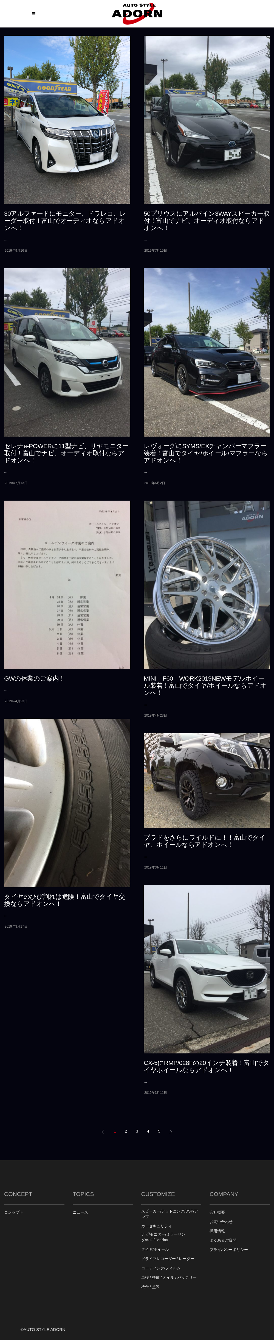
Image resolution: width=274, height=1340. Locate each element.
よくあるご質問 (223, 1240)
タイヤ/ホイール (155, 1249)
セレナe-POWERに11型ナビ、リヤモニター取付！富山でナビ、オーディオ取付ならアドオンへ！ (66, 453)
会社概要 (217, 1212)
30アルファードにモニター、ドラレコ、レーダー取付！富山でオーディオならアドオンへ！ (65, 220)
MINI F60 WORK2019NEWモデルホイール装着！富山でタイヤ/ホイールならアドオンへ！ (205, 685)
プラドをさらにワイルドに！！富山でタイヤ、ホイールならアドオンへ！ (204, 841)
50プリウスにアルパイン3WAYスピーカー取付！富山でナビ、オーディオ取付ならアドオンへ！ (206, 220)
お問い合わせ (221, 1222)
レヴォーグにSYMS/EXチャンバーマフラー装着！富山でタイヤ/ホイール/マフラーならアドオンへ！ (206, 453)
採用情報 (217, 1231)
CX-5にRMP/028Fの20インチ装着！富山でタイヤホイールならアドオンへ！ (206, 1066)
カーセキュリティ (156, 1226)
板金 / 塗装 (150, 1287)
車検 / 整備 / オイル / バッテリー (169, 1277)
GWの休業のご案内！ (34, 678)
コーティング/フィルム (161, 1268)
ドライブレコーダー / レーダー (167, 1259)
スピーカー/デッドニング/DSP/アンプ (169, 1214)
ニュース (80, 1212)
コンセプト (13, 1212)
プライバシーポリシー (229, 1250)
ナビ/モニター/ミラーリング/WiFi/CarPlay (163, 1237)
